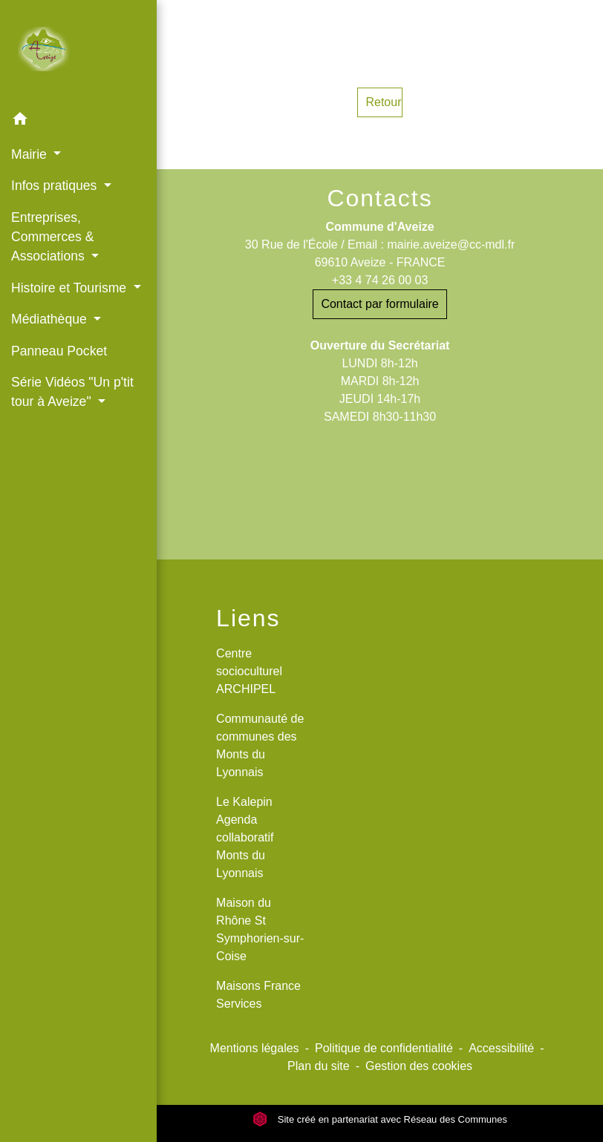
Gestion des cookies (418, 1066)
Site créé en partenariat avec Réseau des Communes (379, 1119)
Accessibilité (501, 1048)
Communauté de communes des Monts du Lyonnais (260, 745)
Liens (248, 618)
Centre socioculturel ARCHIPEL (249, 671)
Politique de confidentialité (384, 1048)
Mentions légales (254, 1048)
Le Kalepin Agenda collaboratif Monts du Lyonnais (244, 837)
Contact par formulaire (379, 304)
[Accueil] (78, 52)
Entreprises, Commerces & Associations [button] (52, 237)
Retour (383, 102)
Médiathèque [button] (51, 319)
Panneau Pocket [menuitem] (59, 351)
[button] (78, 121)
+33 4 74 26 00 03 (380, 280)
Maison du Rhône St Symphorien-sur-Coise (260, 929)
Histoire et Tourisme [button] (70, 287)
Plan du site (318, 1066)
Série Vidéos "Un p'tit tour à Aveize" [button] (72, 392)
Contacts (379, 198)
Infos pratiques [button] (55, 185)
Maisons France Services (258, 994)
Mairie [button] (30, 154)
